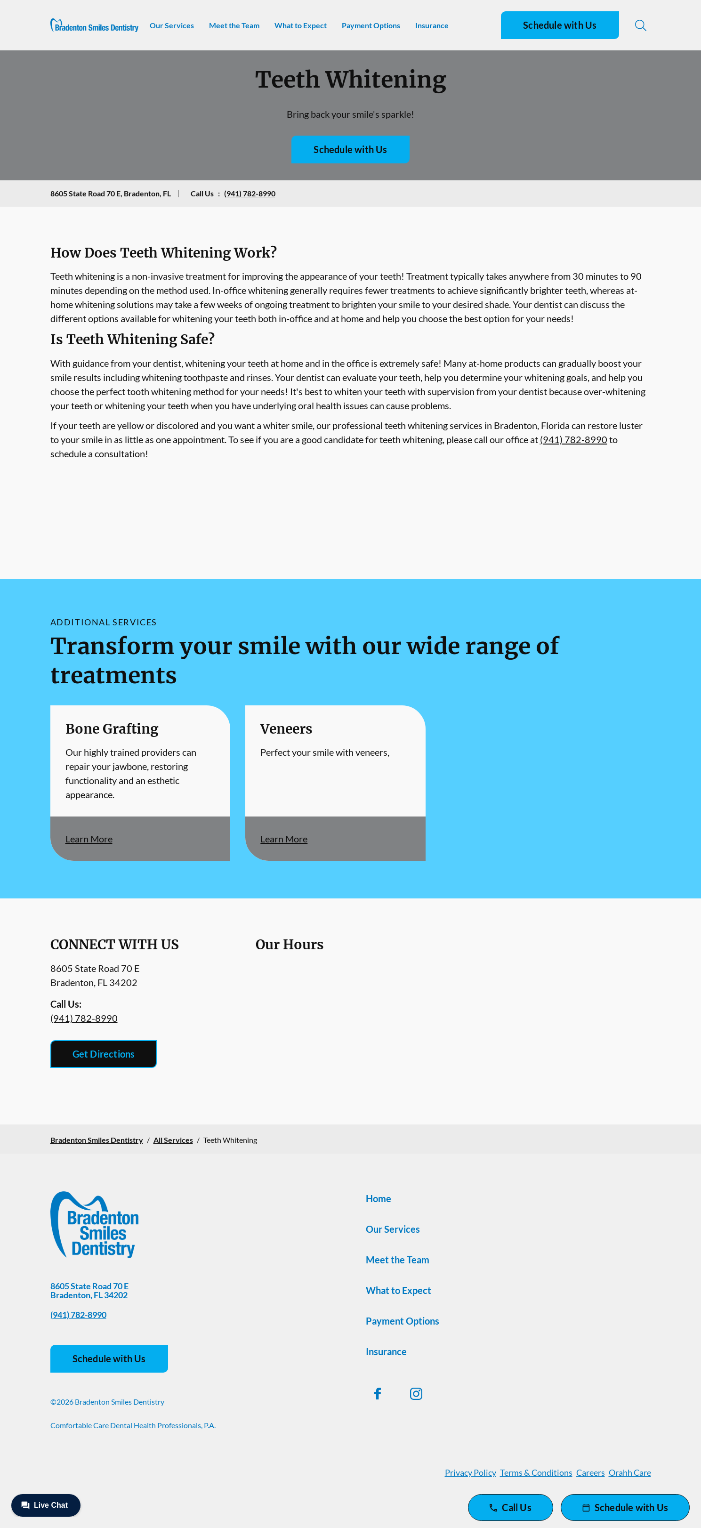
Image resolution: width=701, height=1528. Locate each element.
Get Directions (104, 1053)
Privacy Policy (470, 1472)
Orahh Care (630, 1472)
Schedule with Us (559, 25)
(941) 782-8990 (249, 193)
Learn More (89, 838)
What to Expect (300, 25)
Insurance (432, 25)
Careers (590, 1472)
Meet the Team (234, 25)
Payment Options (371, 25)
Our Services (172, 25)
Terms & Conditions (536, 1472)
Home (378, 1198)
